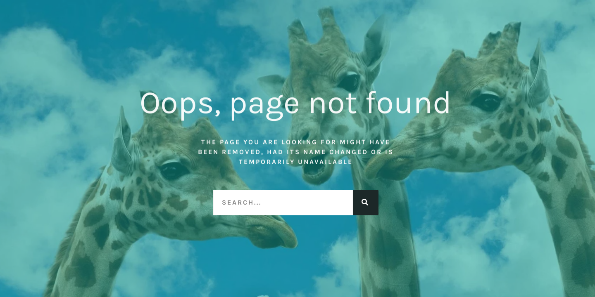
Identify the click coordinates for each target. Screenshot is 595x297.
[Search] (365, 202)
